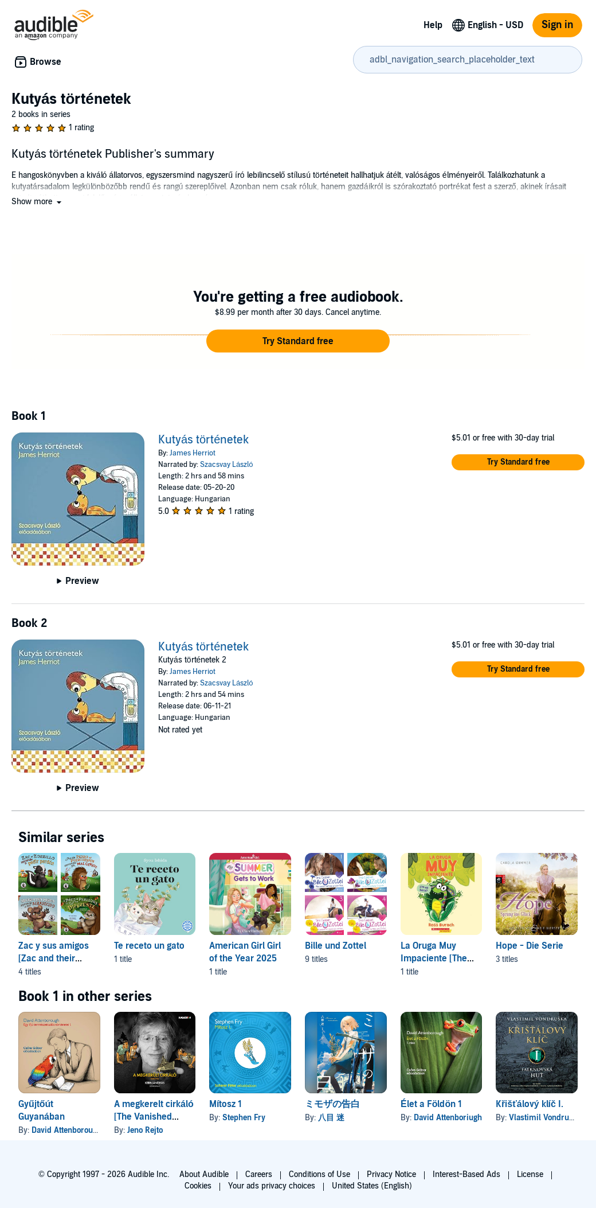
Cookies (198, 1186)
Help (433, 25)
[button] (37, 201)
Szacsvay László (226, 464)
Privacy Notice (391, 1174)
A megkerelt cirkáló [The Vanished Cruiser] (154, 1116)
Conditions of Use (319, 1174)
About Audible (204, 1174)
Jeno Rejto (145, 1130)
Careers (258, 1174)
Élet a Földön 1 (431, 1104)
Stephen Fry (243, 1118)
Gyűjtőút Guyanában (41, 1110)
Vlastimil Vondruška (545, 1118)
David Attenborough (66, 1130)
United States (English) (372, 1186)
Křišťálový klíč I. (529, 1104)
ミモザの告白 (332, 1104)
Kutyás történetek (203, 440)
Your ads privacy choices (271, 1186)
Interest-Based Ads (466, 1174)
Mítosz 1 (225, 1104)
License (530, 1174)
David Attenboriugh (448, 1118)
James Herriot (192, 453)
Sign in (557, 25)
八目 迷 (331, 1118)
